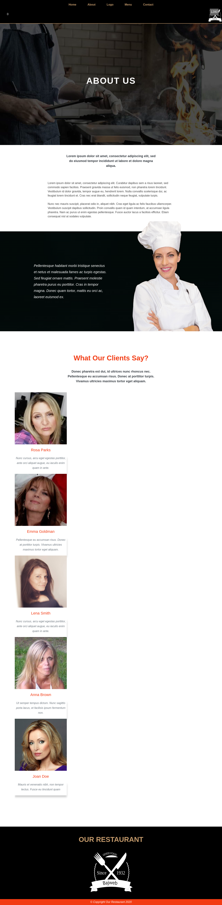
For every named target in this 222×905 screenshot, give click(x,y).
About (91, 4)
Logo (110, 4)
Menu (128, 4)
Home (72, 4)
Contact (148, 4)
